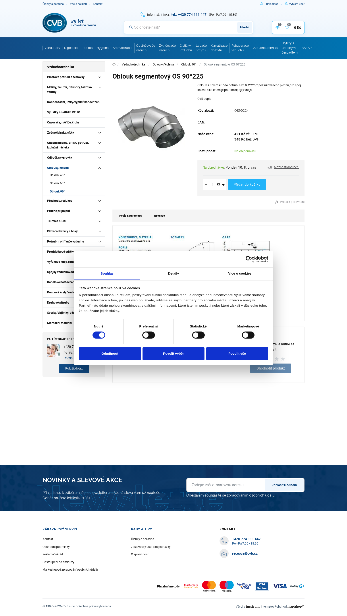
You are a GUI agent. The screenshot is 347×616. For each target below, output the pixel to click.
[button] (283, 167)
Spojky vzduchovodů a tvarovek (68, 272)
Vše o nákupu (78, 4)
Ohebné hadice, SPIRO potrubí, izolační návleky (68, 145)
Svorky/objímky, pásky (62, 313)
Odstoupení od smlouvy (58, 562)
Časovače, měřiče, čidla (63, 122)
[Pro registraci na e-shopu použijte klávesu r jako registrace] (297, 4)
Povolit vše (237, 353)
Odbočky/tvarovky (59, 158)
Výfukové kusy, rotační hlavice (67, 262)
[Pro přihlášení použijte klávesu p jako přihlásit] (273, 4)
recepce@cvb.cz (245, 553)
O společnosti (140, 554)
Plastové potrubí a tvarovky (66, 77)
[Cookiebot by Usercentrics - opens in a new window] (248, 259)
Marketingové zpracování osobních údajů (70, 570)
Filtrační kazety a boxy (62, 231)
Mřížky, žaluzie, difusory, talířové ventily (69, 89)
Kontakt (97, 4)
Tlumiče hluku (57, 221)
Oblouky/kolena (58, 168)
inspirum (253, 606)
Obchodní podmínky (55, 547)
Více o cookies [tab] (240, 273)
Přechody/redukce (59, 201)
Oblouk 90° (57, 191)
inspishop (295, 606)
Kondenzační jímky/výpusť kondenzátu (73, 102)
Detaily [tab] (173, 273)
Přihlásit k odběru (284, 485)
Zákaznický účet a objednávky (150, 547)
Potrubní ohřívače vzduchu (65, 241)
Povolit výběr (173, 353)
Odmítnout (110, 353)
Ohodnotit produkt (270, 368)
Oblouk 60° (57, 183)
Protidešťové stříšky (61, 252)
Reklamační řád (52, 554)
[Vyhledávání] (188, 27)
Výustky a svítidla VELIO (63, 112)
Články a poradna (53, 4)
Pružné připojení (58, 211)
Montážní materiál (59, 323)
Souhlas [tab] (107, 273)
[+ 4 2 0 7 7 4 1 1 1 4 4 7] (188, 14)
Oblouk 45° (57, 175)
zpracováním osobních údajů (251, 495)
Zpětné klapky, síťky (60, 133)
